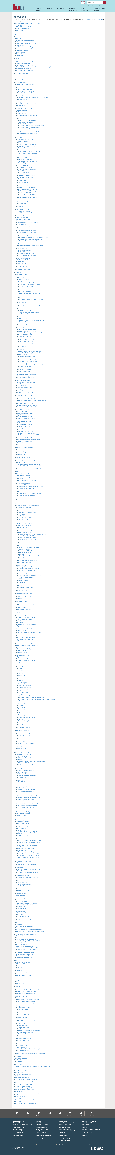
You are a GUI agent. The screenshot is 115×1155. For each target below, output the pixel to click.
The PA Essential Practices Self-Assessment (30, 1021)
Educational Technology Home (27, 339)
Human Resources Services (24, 525)
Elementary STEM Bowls (26, 122)
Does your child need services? (25, 87)
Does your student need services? (26, 139)
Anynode (20, 670)
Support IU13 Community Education (27, 845)
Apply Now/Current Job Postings (25, 936)
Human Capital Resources (23, 998)
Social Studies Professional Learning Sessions (31, 305)
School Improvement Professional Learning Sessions (30, 1053)
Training (21, 554)
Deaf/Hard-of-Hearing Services (26, 146)
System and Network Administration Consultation (31, 761)
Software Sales (22, 582)
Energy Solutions (22, 514)
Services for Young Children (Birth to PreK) (28, 86)
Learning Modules (22, 1047)
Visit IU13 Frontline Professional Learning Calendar (30, 931)
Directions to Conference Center (26, 918)
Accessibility (18, 1082)
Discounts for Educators (23, 475)
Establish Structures (23, 1009)
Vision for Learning (23, 1014)
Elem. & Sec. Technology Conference (28, 329)
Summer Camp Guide (24, 203)
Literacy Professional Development (28, 288)
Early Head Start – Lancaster (26, 91)
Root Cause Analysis (23, 1025)
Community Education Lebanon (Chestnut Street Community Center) (35, 67)
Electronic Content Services (25, 572)
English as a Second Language (25, 791)
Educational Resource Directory (27, 232)
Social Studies (22, 302)
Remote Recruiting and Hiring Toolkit (27, 1003)
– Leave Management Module (27, 537)
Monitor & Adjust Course (24, 1040)
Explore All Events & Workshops (27, 255)
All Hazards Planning (24, 529)
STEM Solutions (21, 613)
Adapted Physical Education (25, 167)
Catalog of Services (23, 279)
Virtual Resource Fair (24, 99)
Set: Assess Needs (22, 1017)
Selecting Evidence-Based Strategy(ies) (29, 1030)
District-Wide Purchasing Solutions (27, 512)
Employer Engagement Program (27, 852)
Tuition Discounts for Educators (26, 377)
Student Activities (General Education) (27, 117)
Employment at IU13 (21, 1144)
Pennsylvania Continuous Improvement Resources (30, 1006)
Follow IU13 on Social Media (24, 27)
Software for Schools (23, 666)
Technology (20, 598)
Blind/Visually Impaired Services (27, 144)
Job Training (21, 149)
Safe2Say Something (21, 75)
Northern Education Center (23, 68)
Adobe (20, 668)
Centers (17, 58)
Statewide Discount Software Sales (25, 993)
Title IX (45, 1144)
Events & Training (21, 768)
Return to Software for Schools (27, 701)
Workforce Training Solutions (25, 787)
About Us (21, 557)
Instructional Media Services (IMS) (27, 338)
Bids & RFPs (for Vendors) (23, 813)
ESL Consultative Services (25, 424)
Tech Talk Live (21, 454)
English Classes (21, 828)
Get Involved (19, 867)
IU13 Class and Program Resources (28, 161)
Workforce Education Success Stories (28, 857)
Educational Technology (23, 327)
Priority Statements (23, 1027)
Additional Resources (23, 1050)
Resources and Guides (25, 552)
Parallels (20, 705)
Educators (49, 9)
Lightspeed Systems (23, 692)
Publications (19, 817)
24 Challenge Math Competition (28, 120)
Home (16, 78)
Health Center (78, 1144)
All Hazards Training (23, 777)
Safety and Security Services (27, 542)
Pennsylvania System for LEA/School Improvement (30, 643)
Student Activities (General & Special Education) (29, 929)
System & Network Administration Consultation (31, 584)
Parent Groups (21, 105)
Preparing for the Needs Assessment (28, 1019)
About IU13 (19, 25)
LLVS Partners (20, 45)
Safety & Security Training (24, 774)
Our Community (84, 9)
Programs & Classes (22, 141)
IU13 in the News (20, 30)
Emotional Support (23, 148)
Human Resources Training (23, 928)
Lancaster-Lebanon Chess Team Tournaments (32, 125)
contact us (88, 19)
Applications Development (25, 764)
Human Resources (22, 595)
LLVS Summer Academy (22, 50)
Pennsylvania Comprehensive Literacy (29, 284)
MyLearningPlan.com (23, 451)
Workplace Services (22, 850)
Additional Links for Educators (26, 495)
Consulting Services (24, 549)
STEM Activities (22, 252)
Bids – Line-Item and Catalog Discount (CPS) (30, 509)
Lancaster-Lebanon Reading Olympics (29, 127)
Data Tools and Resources (24, 1042)
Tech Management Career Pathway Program (30, 585)
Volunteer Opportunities (23, 266)
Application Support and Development (28, 568)
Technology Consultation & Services (27, 567)
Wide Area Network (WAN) (25, 587)
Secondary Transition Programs (27, 159)
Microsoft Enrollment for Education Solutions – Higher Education (37, 699)
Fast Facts (18, 973)
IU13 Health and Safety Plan (22, 1077)
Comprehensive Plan (22, 977)
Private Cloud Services (24, 763)
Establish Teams (22, 1011)
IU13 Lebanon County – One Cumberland (27, 62)
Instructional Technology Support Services (29, 353)
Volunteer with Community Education (27, 847)
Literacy (20, 281)
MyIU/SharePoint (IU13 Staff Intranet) (25, 1070)
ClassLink (20, 673)
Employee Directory (21, 972)
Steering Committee (23, 1012)
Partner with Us (20, 794)
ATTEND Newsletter (24, 172)
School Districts (20, 895)
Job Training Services (24, 184)
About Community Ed (23, 823)
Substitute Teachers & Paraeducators (26, 946)
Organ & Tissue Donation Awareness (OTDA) (30, 464)
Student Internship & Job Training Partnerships (30, 796)
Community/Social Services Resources (27, 222)
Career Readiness (22, 110)
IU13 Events (20, 914)
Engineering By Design (25, 310)
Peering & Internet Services (25, 577)
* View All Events (21, 908)
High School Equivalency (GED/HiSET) (28, 853)
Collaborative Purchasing (24, 507)
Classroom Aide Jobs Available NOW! (26, 939)
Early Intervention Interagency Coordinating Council (33, 237)
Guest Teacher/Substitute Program (26, 864)
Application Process (21, 944)
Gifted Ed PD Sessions (25, 322)
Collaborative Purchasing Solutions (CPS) (28, 877)
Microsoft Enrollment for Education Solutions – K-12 (33, 697)
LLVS (16, 36)
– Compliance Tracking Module (28, 539)
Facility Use (19, 924)
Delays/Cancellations (23, 916)
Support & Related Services (24, 165)
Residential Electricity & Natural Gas (26, 991)
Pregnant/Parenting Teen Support (26, 390)
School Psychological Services (26, 431)
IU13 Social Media (21, 983)
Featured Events (20, 899)
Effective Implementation (24, 1038)
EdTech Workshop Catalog (26, 341)
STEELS (20, 308)
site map (100, 19)
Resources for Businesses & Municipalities (27, 804)
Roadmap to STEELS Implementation (29, 312)
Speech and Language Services (26, 187)
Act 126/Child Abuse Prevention (26, 770)
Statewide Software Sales (23, 457)
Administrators (60, 9)
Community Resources (22, 875)
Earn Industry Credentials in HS (26, 399)
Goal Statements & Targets (25, 1029)
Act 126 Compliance (23, 527)
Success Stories (21, 838)
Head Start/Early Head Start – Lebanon (29, 93)
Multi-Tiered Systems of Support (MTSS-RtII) (29, 469)
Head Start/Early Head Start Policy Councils (31, 239)
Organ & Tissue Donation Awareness (27, 115)
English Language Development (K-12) (29, 293)
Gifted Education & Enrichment (25, 641)
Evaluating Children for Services (25, 84)
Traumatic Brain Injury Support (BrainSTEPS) (30, 245)
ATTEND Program (23, 171)
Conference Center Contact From (26, 920)
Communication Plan (24, 1035)
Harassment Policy (21, 79)
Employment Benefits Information (25, 952)
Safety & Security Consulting (25, 596)
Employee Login (91, 1144)
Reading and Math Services (25, 428)
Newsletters (19, 981)
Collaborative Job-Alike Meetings (27, 331)
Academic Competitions (24, 118)
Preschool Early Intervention (25, 95)
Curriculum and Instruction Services (27, 276)
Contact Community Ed (23, 826)
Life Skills (20, 156)
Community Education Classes (24, 926)
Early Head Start (21, 385)
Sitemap (34, 1144)
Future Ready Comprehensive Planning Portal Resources (32, 1049)
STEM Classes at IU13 (25, 192)
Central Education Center (23, 63)
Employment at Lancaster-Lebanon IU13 (26, 934)
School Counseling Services (25, 426)
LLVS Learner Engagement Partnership (26, 48)
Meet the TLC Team (23, 277)
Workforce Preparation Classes (25, 848)
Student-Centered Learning (25, 369)
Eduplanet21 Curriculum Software (26, 374)
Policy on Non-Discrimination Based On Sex (27, 1079)
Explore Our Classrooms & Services (26, 942)
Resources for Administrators (24, 732)
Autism (20, 143)
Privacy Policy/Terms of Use (23, 1074)
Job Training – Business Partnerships (29, 151)
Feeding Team (22, 180)
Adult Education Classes (23, 211)
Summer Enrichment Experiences (27, 133)
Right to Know (19, 1072)
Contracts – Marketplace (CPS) (26, 510)
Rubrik (20, 710)
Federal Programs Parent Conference (29, 283)
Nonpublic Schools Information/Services (27, 645)
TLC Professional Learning (22, 35)
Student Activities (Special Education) (27, 202)
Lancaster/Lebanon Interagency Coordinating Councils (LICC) (35, 97)
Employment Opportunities (25, 530)
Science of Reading (24, 289)
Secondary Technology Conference (26, 905)
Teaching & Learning (21, 274)
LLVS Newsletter (20, 52)
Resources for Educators (23, 473)
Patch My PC (21, 707)
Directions (18, 1056)
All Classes (18, 1098)
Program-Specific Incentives (24, 957)
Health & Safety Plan (52, 1144)
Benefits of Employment (22, 28)
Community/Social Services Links (26, 879)
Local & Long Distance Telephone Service (29, 575)
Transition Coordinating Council (28, 241)
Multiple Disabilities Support (26, 157)
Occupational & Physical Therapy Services (29, 429)
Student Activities (22, 635)
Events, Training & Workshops (24, 447)
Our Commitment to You (23, 962)
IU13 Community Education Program (28, 855)
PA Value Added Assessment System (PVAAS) (30, 466)
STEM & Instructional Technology (27, 191)
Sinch (19, 714)
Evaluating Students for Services (26, 418)
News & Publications (22, 880)
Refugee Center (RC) (23, 835)
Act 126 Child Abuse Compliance (25, 988)
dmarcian (20, 678)
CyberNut (20, 677)
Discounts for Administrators (25, 733)
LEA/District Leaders (22, 1045)
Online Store (20, 261)
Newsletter (20, 833)
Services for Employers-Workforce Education (28, 786)
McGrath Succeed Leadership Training (28, 545)
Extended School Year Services (26, 179)
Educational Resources (23, 483)
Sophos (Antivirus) (23, 716)
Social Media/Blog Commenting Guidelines (27, 1081)
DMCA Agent (18, 1076)
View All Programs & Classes (26, 199)
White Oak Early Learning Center (25, 70)
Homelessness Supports (23, 258)
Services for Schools (22, 837)
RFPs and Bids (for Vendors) (26, 521)
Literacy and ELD (21, 611)
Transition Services (22, 411)
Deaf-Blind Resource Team (25, 177)
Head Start (20, 384)
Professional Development (24, 441)
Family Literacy (21, 102)
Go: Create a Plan (22, 1023)
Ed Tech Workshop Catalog (25, 334)
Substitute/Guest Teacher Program (27, 560)
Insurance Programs (23, 519)
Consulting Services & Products (24, 593)
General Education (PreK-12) (24, 108)
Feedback (98, 1144)
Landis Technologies (23, 689)
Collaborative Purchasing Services (26, 438)
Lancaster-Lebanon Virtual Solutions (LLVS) (30, 351)
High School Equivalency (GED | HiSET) (28, 832)
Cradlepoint (21, 675)
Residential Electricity (24, 226)
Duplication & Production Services (26, 524)
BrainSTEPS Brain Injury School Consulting (30, 493)
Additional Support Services (25, 163)
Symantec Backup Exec (24, 721)
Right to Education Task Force (27, 235)
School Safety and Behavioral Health (29, 556)
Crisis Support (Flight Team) (27, 551)
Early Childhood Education (23, 380)
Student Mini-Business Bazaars (26, 886)
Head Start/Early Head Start (24, 89)
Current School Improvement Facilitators (28, 1043)
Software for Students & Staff (25, 727)
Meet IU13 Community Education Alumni (29, 840)
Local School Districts (22, 217)
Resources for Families (22, 221)
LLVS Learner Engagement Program (26, 43)
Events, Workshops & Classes (99, 9)
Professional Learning (23, 376)
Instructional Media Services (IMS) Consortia (29, 439)
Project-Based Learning (24, 325)
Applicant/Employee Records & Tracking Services (32, 534)
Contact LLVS (19, 55)
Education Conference (24, 250)
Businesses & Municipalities (73, 9)
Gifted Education (21, 112)
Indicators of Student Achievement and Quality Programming (33, 1066)
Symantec (21, 719)
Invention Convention (25, 129)
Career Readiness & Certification (25, 40)
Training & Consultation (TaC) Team (28, 189)
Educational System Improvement (25, 460)
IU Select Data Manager (24, 573)
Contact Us (19, 970)
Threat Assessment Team (22, 73)
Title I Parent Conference (25, 244)
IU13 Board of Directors (22, 964)
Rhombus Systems (23, 709)
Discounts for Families (23, 224)
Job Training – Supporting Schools (28, 153)
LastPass (20, 690)
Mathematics (21, 296)
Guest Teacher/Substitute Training (26, 949)
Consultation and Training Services (28, 541)
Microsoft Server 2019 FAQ (26, 696)
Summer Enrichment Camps (26, 253)
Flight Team (20, 745)
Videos (18, 1068)
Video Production (22, 590)
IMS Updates (22, 346)
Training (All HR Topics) (24, 562)
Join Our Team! (20, 32)
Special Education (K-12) (22, 137)
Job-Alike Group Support (25, 517)
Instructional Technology (24, 609)
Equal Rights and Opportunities (24, 954)
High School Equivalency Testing (26, 213)
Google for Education (24, 684)
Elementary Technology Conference (27, 903)
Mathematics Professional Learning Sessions (31, 299)
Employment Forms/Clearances (25, 956)
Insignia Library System (24, 685)
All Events (19, 449)
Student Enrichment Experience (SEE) (28, 132)
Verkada (20, 724)
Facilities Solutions (23, 516)
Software (20, 227)
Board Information (22, 965)
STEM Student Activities (25, 314)
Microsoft (20, 694)
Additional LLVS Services (22, 54)
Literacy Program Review (26, 286)
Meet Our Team (22, 354)
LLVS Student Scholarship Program (25, 47)
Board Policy (20, 967)
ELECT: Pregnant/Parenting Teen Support (28, 104)
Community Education (22, 209)
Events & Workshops (22, 248)
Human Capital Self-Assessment (26, 1001)
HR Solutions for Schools (25, 532)
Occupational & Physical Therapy (27, 186)
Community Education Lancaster (25, 65)
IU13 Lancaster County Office (24, 60)
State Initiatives (21, 462)
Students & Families (38, 9)
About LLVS (19, 38)
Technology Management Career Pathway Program (32, 400)
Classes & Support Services (24, 658)
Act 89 (19, 423)
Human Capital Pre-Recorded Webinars (28, 999)
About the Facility (22, 913)
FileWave (20, 680)
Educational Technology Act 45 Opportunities (30, 333)
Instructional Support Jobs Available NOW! (28, 941)
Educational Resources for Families (26, 230)
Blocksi (20, 672)
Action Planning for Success (25, 1032)
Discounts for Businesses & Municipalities (28, 805)
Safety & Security (21, 263)
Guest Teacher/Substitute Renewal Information (30, 948)
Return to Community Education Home (29, 842)
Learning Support (23, 182)
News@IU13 (18, 980)
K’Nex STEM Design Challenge (27, 124)
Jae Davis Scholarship (23, 260)
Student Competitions (25, 366)
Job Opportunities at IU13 (23, 219)
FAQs (17, 42)
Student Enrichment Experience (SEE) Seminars (32, 320)
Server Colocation (23, 580)
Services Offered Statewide (23, 975)
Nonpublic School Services (23, 216)
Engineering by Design (24, 336)
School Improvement (21, 996)
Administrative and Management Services (27, 505)
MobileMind (21, 704)
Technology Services (22, 444)
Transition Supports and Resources (27, 197)
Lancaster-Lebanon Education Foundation (28, 797)
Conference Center (21, 815)
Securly (20, 712)
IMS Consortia (23, 345)
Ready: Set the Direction (23, 1007)
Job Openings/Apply (22, 863)
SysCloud (20, 722)
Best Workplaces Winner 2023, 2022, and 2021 (28, 23)
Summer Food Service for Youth (26, 265)
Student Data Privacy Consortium (27, 717)
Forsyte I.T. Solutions (23, 682)
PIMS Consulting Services (25, 579)
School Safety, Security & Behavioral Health (30, 547)
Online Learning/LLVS (23, 113)
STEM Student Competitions (27, 194)
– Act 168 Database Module (26, 536)
